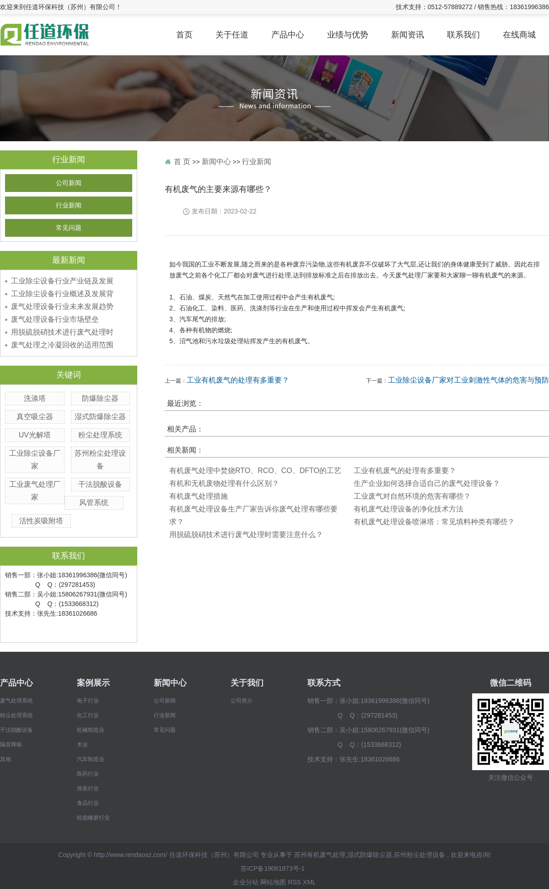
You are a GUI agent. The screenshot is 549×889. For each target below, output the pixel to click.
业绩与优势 (347, 34)
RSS (294, 882)
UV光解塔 (35, 435)
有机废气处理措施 (198, 496)
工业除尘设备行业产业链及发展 (62, 281)
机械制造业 (90, 730)
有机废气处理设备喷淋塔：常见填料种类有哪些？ (434, 522)
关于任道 (231, 34)
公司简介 (242, 700)
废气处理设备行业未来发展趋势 (62, 306)
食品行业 (88, 803)
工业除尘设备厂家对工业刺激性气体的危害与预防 (468, 380)
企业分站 (245, 882)
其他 (5, 759)
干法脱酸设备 (100, 484)
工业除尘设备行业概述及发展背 (62, 294)
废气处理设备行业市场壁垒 (55, 319)
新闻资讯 (407, 34)
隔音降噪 (11, 744)
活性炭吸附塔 (41, 521)
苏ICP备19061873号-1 (273, 868)
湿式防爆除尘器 (100, 417)
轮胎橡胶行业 (93, 817)
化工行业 (88, 715)
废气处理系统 (16, 700)
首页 (184, 34)
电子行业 (88, 700)
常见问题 (68, 227)
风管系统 (93, 502)
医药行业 (88, 774)
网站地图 (273, 882)
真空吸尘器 (34, 417)
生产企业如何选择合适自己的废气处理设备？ (427, 483)
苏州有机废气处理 (319, 854)
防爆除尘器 (100, 398)
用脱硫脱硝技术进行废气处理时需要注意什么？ (246, 534)
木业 (82, 744)
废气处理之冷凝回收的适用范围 (62, 345)
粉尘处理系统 (100, 435)
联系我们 (463, 34)
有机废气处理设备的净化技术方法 (408, 509)
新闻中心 (216, 161)
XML (309, 882)
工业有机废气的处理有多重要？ (238, 380)
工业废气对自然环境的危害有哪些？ (412, 496)
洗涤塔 (35, 398)
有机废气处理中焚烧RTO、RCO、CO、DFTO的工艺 (255, 470)
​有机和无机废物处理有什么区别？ (224, 483)
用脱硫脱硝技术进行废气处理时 (62, 332)
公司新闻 (68, 183)
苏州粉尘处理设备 (419, 854)
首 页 (182, 161)
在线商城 (519, 34)
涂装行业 (88, 788)
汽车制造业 (90, 759)
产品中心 (287, 34)
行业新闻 (68, 205)
